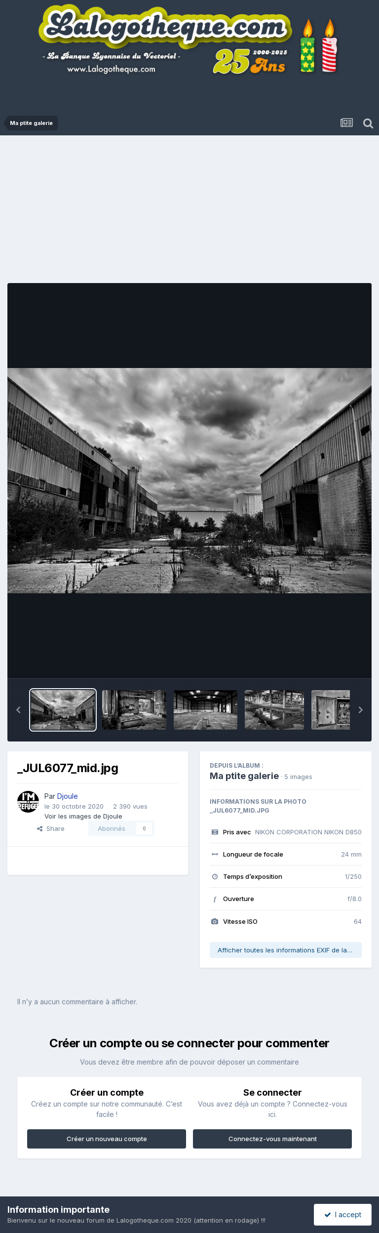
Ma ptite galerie (244, 776)
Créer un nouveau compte (107, 1139)
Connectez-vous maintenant (272, 1139)
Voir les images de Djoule (83, 816)
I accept (342, 1214)
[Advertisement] (193, 212)
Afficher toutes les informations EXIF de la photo (290, 950)
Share (51, 828)
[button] (18, 710)
